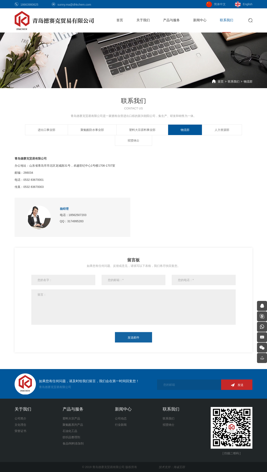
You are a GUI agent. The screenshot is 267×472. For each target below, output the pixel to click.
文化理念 (20, 424)
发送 (240, 385)
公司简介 (20, 418)
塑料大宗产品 (71, 418)
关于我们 (143, 20)
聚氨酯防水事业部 (92, 129)
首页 (119, 20)
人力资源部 (222, 129)
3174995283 (75, 218)
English (247, 4)
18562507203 (78, 211)
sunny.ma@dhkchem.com (74, 4)
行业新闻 (121, 424)
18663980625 (29, 4)
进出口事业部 (46, 129)
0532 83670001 (33, 176)
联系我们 (226, 20)
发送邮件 (133, 334)
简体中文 (220, 4)
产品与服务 (171, 20)
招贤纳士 (133, 140)
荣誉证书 (20, 431)
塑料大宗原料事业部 (142, 129)
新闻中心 (200, 20)
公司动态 (121, 418)
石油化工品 (70, 431)
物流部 (248, 81)
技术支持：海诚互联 (172, 467)
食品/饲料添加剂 (73, 443)
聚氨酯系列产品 (73, 424)
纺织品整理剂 (71, 437)
